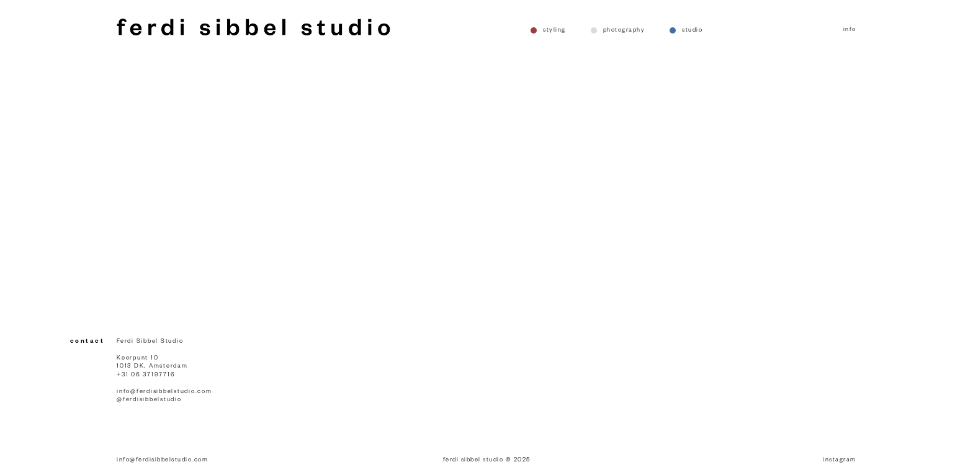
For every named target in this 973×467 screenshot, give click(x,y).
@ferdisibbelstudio (149, 400)
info (849, 30)
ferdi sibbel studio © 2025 (487, 460)
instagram (839, 460)
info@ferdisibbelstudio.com (164, 392)
